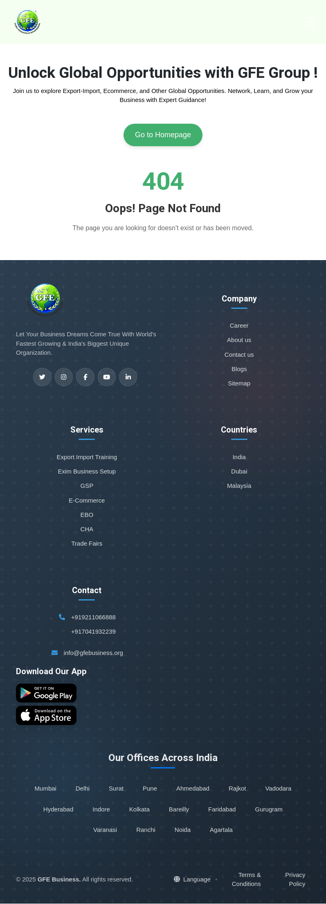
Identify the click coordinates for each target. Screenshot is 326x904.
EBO (86, 514)
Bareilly (179, 809)
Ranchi (145, 830)
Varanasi (105, 830)
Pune (150, 789)
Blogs (239, 368)
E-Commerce (87, 500)
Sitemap (239, 383)
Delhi (83, 789)
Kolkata (139, 809)
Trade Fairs (86, 543)
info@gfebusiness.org (93, 652)
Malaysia (239, 485)
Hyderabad (58, 809)
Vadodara (278, 789)
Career (239, 325)
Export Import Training (87, 456)
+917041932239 (93, 631)
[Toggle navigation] (310, 22)
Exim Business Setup (87, 471)
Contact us (239, 354)
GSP (86, 485)
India (239, 456)
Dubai (239, 471)
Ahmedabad (192, 789)
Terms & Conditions (246, 880)
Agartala (221, 830)
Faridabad (222, 809)
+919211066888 (93, 617)
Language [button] (192, 880)
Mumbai (45, 789)
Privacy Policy (295, 880)
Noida (183, 830)
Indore (101, 809)
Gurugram (269, 809)
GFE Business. (59, 880)
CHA (86, 529)
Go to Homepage (163, 135)
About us (239, 339)
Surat (116, 789)
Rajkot (237, 789)
